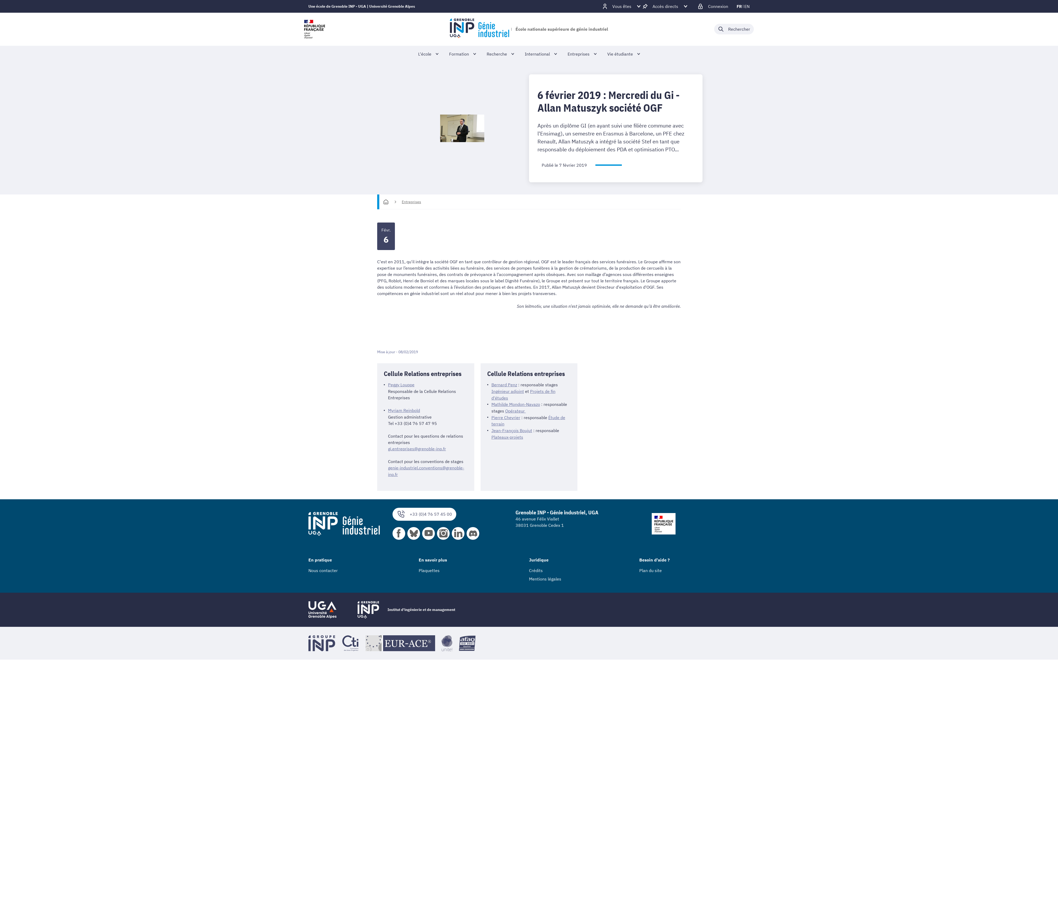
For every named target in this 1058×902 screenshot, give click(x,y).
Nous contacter (323, 569)
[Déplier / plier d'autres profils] (622, 6)
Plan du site (650, 569)
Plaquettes (429, 569)
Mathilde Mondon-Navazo (515, 403)
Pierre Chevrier (505, 416)
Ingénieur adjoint (507, 391)
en (747, 6)
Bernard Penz (504, 384)
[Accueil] (386, 202)
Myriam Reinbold (404, 410)
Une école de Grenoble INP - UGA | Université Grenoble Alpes (361, 6)
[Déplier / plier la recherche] (734, 29)
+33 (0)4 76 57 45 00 (424, 513)
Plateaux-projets (507, 435)
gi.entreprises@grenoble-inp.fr (417, 448)
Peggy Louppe (401, 384)
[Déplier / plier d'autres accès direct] (665, 6)
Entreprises (411, 202)
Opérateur (515, 410)
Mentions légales (545, 578)
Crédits (536, 569)
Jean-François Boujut (511, 429)
